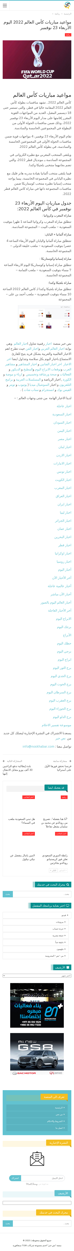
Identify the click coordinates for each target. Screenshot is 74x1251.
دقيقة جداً (59, 942)
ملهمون (60, 949)
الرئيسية (59, 1107)
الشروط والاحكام (55, 1121)
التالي (53, 870)
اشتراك (15, 1178)
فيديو (64, 915)
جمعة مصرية (58, 935)
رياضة (68, 35)
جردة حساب (58, 928)
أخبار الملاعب (29, 797)
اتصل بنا (59, 1128)
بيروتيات (59, 922)
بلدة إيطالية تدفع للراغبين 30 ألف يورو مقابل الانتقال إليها (18, 769)
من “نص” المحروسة (54, 955)
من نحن (59, 1114)
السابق (62, 870)
